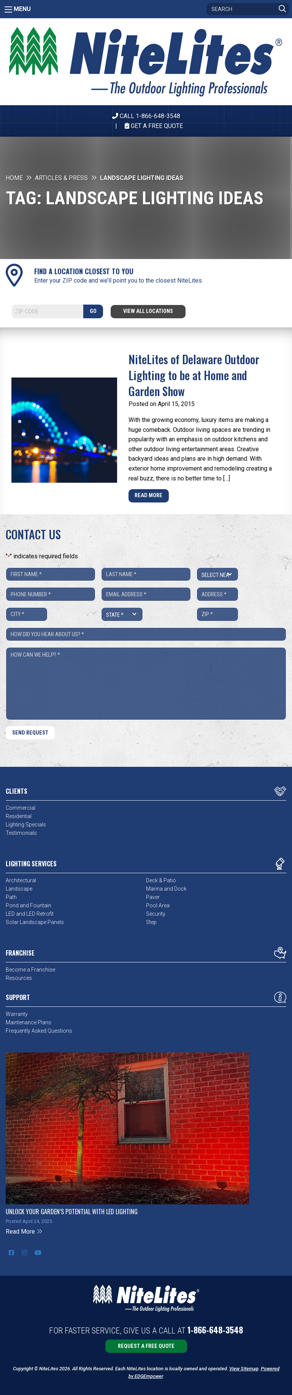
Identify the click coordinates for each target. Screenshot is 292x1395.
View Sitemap (244, 1368)
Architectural (21, 880)
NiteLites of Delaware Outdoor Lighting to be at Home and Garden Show (194, 375)
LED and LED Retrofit (30, 914)
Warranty (17, 1014)
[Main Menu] (8, 9)
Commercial (20, 808)
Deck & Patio (161, 880)
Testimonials (21, 833)
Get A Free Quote (154, 126)
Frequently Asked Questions (39, 1031)
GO (93, 311)
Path (11, 897)
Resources (19, 978)
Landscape (19, 889)
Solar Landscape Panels (35, 922)
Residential (19, 816)
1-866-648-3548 (215, 1330)
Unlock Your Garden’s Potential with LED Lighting (72, 1211)
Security (155, 914)
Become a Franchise (30, 970)
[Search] (247, 9)
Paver (153, 897)
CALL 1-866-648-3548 (146, 116)
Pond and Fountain (28, 905)
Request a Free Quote (146, 1346)
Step (151, 922)
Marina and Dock (166, 889)
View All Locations (148, 311)
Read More (148, 495)
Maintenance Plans (28, 1022)
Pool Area (158, 905)
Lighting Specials (26, 825)
